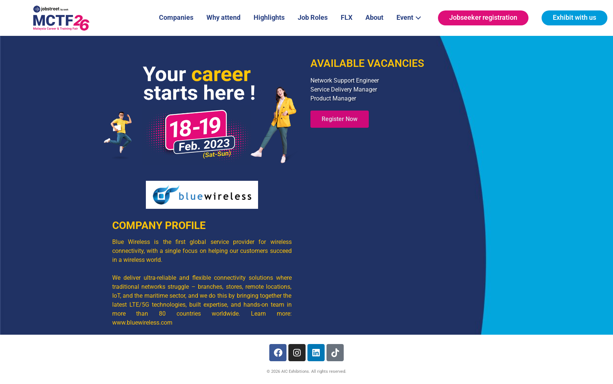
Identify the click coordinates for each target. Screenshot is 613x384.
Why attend (223, 17)
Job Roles (313, 17)
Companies (176, 17)
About (374, 17)
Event (410, 16)
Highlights (269, 17)
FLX (346, 17)
